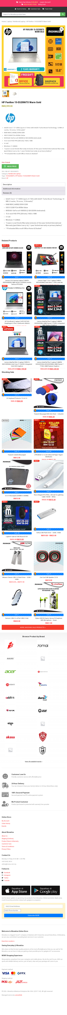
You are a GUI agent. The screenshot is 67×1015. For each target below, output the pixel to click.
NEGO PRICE (11, 166)
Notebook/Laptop (19, 21)
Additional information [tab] (11, 189)
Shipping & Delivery (8, 838)
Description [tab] (7, 184)
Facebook (6, 872)
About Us (4, 836)
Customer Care (34, 9)
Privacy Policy (6, 849)
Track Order (47, 9)
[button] (62, 29)
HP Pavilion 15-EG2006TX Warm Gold (27, 176)
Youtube (5, 880)
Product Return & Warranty (10, 841)
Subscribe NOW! (33, 915)
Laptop (9, 21)
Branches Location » (8, 941)
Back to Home (20, 9)
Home (4, 21)
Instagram (6, 875)
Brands (4, 826)
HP (7, 178)
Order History (6, 823)
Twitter (5, 878)
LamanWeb (18, 995)
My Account (5, 821)
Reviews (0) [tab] (7, 193)
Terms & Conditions (8, 846)
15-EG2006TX (10, 176)
